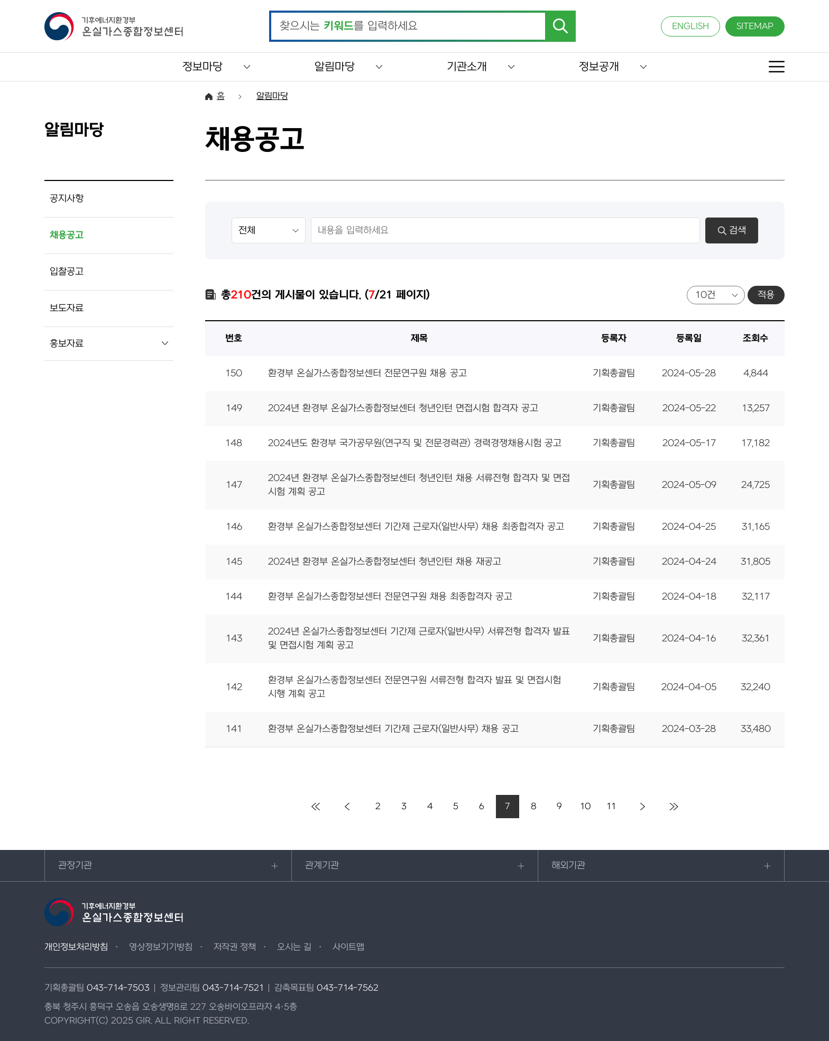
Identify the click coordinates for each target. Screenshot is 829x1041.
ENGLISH (690, 26)
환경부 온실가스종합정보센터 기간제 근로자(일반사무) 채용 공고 (393, 729)
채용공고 (67, 235)
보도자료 (67, 308)
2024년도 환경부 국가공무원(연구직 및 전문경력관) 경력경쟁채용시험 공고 (414, 443)
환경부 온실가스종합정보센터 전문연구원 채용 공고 (367, 373)
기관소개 (467, 67)
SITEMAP (754, 26)
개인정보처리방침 (76, 947)
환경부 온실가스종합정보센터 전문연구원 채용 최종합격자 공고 (390, 597)
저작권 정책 (235, 947)
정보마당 (202, 67)
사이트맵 (348, 947)
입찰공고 (67, 272)
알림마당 (335, 67)
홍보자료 (67, 344)
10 (585, 806)
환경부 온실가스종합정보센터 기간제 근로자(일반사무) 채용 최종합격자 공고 (416, 527)
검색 (732, 230)
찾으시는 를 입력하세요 (349, 26)
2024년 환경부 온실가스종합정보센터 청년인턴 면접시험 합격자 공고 (403, 408)
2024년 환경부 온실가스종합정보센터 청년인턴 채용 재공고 (384, 562)
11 (611, 806)
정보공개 (599, 67)
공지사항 (67, 199)
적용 (766, 295)
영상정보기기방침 (160, 947)
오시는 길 (294, 947)
